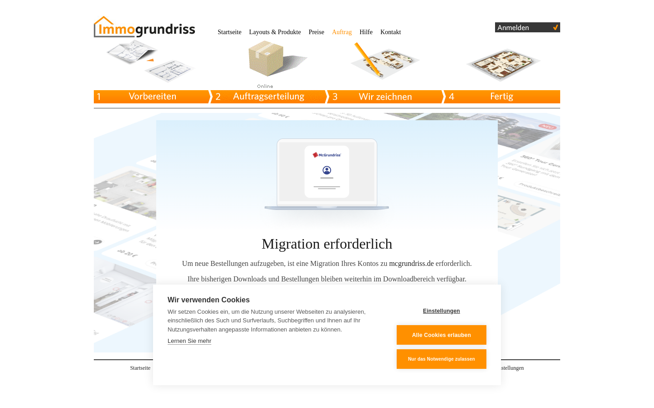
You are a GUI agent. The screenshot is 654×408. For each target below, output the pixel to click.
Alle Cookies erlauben (441, 335)
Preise (316, 32)
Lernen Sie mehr (189, 341)
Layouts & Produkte (275, 32)
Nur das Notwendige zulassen (441, 359)
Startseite (229, 32)
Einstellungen (441, 311)
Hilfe (366, 32)
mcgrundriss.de (411, 263)
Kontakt (390, 32)
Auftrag (342, 32)
